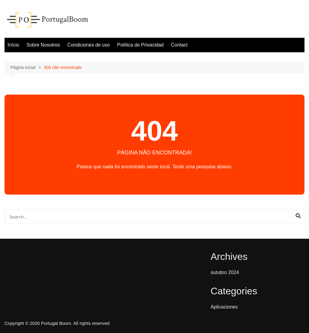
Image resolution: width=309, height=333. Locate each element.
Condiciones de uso (88, 44)
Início (13, 44)
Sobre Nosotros (43, 44)
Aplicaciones (224, 306)
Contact (179, 44)
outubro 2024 (225, 272)
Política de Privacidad (140, 44)
